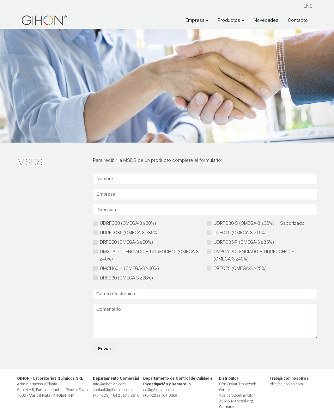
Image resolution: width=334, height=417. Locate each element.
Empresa (194, 20)
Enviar (105, 348)
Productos (229, 20)
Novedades (266, 20)
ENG (308, 6)
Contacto (298, 20)
